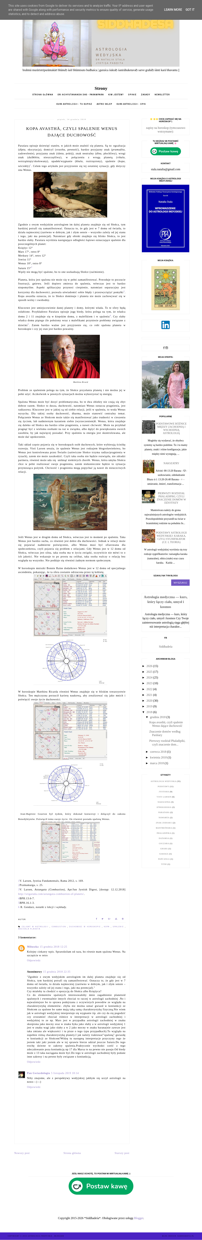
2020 (149, 700)
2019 (149, 706)
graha (164, 849)
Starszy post (122, 1153)
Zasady (146, 95)
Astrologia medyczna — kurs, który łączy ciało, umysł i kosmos (166, 602)
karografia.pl (186, 1236)
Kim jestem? (116, 95)
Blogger (138, 1218)
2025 (149, 671)
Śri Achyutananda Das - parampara (81, 95)
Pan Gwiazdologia (38, 1073)
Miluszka (33, 946)
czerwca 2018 (158, 751)
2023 (149, 683)
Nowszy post (22, 1153)
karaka (163, 854)
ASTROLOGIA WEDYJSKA (40, 1236)
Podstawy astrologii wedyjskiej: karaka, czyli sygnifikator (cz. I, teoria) (171, 537)
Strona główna (42, 95)
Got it (190, 9)
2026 (149, 666)
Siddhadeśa (165, 646)
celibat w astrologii (36, 927)
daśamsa (164, 838)
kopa (107, 927)
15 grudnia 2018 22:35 (56, 971)
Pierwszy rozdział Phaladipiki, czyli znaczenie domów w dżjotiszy (171, 498)
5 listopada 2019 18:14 (65, 1073)
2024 (149, 677)
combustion (59, 927)
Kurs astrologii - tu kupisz (74, 104)
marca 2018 (157, 763)
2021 (149, 694)
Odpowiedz (34, 960)
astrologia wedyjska (163, 781)
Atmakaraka (163, 807)
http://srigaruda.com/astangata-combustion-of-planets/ (51, 894)
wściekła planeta (29, 929)
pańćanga (164, 859)
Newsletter (162, 95)
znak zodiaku (164, 823)
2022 (149, 689)
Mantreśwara (164, 828)
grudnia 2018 (158, 717)
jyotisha (164, 792)
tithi (164, 864)
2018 (149, 712)
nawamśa (164, 818)
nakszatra (164, 802)
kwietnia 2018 (159, 757)
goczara (164, 843)
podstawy (163, 786)
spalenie (119, 927)
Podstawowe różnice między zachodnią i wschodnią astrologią (171, 428)
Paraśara (164, 812)
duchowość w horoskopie (85, 927)
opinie (132, 95)
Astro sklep (104, 104)
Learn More (173, 9)
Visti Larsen (164, 797)
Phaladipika (164, 833)
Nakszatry (171, 463)
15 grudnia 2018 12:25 (53, 946)
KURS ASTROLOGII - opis (131, 104)
